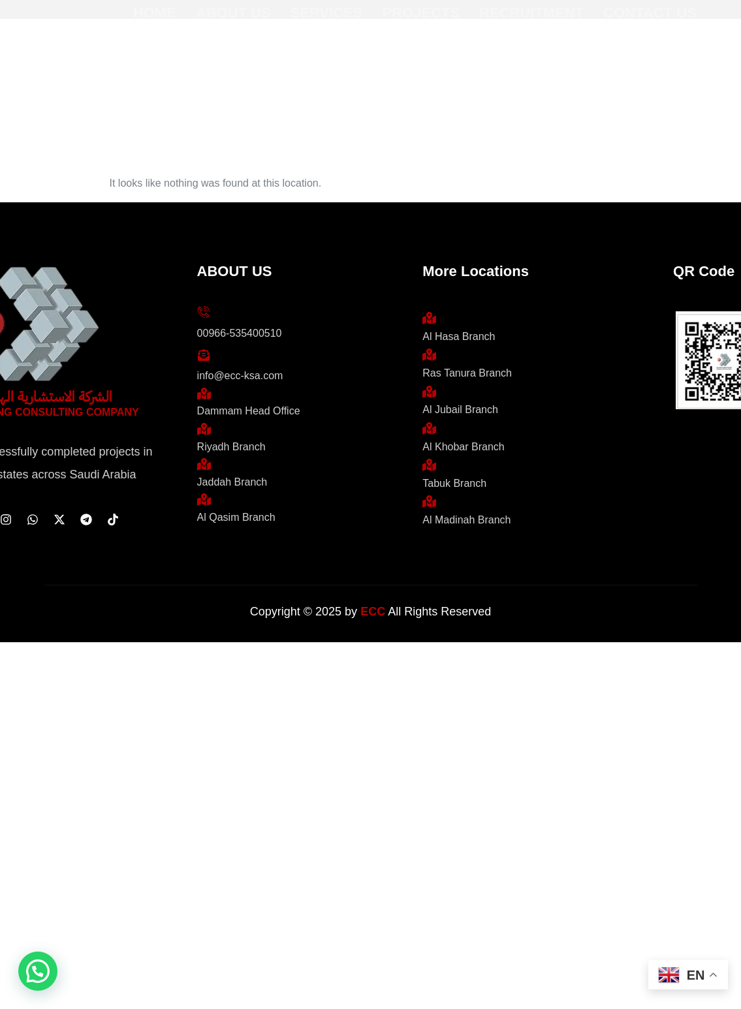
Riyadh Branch (231, 446)
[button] (37, 971)
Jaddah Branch (232, 482)
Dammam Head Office (248, 410)
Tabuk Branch (454, 483)
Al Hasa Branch (458, 336)
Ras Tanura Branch (467, 373)
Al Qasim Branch (236, 517)
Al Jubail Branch (460, 409)
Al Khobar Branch (463, 446)
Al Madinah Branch (466, 519)
